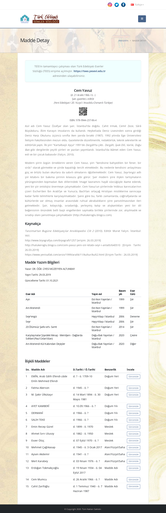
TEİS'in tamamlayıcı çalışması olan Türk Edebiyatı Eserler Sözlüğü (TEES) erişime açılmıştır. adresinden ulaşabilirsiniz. (69, 71)
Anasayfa (123, 40)
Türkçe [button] (137, 4)
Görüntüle (133, 376)
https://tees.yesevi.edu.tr (90, 71)
